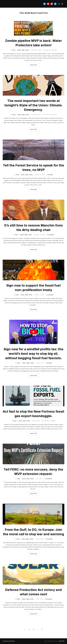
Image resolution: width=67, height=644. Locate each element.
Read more (34, 64)
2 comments (49, 294)
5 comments (48, 599)
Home (27, 50)
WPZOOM (61, 641)
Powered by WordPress (9, 641)
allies (23, 50)
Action (19, 50)
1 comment (50, 174)
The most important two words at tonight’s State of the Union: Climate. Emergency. (33, 105)
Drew (13, 50)
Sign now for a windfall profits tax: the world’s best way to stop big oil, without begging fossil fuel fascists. (33, 353)
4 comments (48, 478)
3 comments (50, 234)
